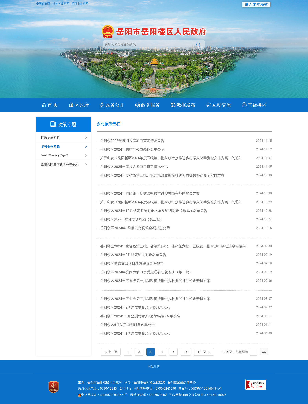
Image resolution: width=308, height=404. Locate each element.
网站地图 (154, 366)
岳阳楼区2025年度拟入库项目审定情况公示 (134, 167)
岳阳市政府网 (80, 3)
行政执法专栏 (50, 137)
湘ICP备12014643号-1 (206, 388)
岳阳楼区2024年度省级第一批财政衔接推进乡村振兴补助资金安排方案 (155, 281)
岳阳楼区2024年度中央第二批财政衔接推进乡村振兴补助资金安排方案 (155, 299)
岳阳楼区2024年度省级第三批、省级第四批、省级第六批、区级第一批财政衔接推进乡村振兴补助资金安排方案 (187, 246)
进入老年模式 (256, 4)
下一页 (203, 352)
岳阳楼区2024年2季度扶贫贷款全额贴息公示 (135, 307)
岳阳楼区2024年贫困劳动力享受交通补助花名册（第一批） (146, 272)
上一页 (110, 352)
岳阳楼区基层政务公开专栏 (60, 165)
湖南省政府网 (61, 3)
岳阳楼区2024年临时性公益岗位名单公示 (132, 149)
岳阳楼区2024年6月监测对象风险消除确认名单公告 (140, 316)
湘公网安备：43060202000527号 (103, 395)
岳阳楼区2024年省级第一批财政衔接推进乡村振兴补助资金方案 (150, 193)
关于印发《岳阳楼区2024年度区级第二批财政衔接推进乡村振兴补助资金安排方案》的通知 (171, 158)
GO (264, 352)
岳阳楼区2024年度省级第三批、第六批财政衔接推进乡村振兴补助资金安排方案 (162, 175)
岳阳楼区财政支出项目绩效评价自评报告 (132, 263)
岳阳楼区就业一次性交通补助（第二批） (132, 219)
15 (185, 352)
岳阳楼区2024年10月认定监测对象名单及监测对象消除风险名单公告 (153, 211)
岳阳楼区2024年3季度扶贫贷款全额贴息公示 (135, 228)
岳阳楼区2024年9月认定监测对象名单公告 (133, 255)
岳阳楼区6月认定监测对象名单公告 (127, 325)
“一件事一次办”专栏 (54, 155)
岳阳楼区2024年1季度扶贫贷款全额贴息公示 (135, 333)
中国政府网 (43, 3)
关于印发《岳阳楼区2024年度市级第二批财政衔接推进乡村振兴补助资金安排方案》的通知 (171, 202)
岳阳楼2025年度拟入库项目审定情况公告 (132, 141)
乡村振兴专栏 (50, 146)
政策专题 (67, 124)
